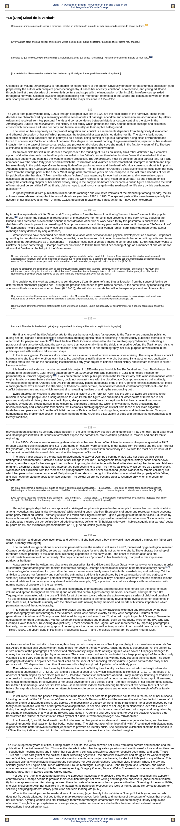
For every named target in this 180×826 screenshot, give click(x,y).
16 (55, 375)
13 (16, 216)
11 (147, 25)
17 (167, 567)
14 (8, 226)
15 (52, 340)
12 (151, 57)
